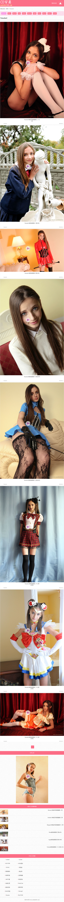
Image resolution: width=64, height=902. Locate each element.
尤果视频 (20, 875)
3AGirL (7, 867)
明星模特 (7, 871)
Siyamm (7, 895)
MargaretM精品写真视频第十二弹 (55, 825)
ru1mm (20, 859)
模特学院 (20, 887)
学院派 (20, 867)
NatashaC (12, 8)
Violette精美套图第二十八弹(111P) (55, 847)
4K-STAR (7, 863)
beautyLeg (20, 883)
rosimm (7, 859)
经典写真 (7, 875)
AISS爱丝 (20, 863)
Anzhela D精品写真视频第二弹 (55, 817)
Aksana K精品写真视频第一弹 (55, 810)
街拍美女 (20, 879)
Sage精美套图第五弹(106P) (55, 839)
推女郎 (20, 871)
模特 (7, 8)
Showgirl (20, 891)
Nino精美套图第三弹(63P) (55, 832)
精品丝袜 (7, 887)
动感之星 (7, 883)
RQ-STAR (20, 895)
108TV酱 (7, 879)
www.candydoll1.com (35, 899)
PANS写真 (7, 891)
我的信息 (54, 3)
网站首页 (2, 8)
